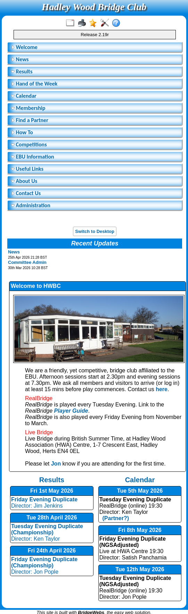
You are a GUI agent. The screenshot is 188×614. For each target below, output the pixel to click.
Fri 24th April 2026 (52, 551)
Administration (30, 205)
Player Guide (71, 411)
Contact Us (26, 193)
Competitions (29, 144)
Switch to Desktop (94, 231)
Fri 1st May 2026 (51, 491)
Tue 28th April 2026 (51, 517)
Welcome (24, 47)
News (19, 59)
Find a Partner (29, 120)
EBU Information (32, 156)
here (161, 389)
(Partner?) (114, 518)
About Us (24, 181)
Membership (28, 108)
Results (21, 71)
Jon (56, 464)
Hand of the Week (34, 83)
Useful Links (27, 168)
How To (22, 132)
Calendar (23, 95)
